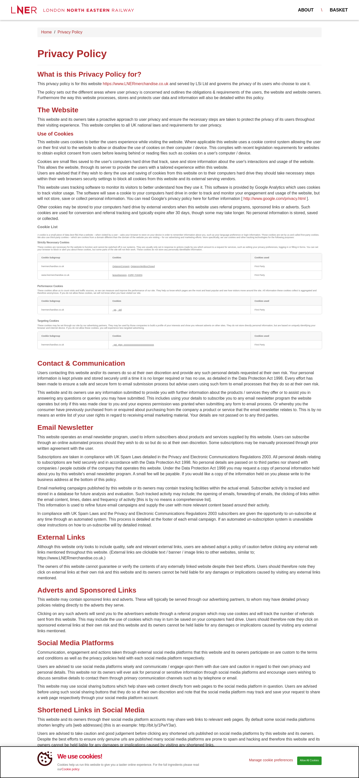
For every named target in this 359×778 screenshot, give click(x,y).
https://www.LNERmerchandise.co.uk (135, 84)
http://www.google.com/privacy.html (275, 198)
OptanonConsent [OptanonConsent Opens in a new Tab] (120, 266)
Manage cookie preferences (271, 763)
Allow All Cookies (309, 763)
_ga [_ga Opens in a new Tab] (114, 310)
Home (46, 32)
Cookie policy (70, 772)
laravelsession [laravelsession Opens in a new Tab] (119, 275)
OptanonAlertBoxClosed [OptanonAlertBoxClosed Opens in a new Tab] (143, 266)
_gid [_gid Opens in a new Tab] (119, 310)
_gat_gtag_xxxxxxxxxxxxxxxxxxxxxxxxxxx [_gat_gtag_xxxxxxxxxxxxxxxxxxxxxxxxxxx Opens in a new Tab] (133, 344)
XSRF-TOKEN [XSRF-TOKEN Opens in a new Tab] (135, 275)
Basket (339, 9)
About (306, 9)
